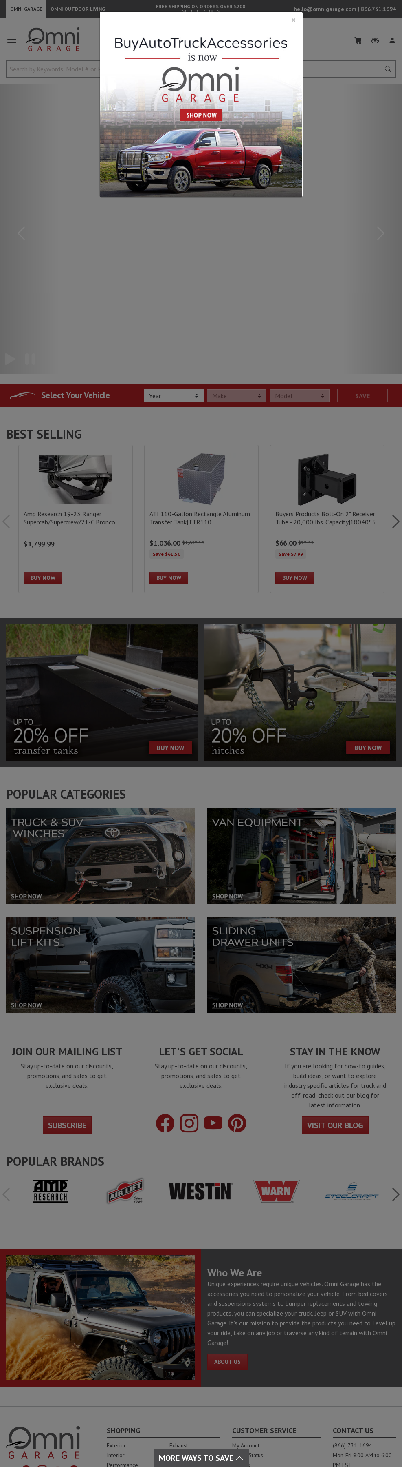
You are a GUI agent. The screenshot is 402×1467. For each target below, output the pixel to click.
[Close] (201, 20)
